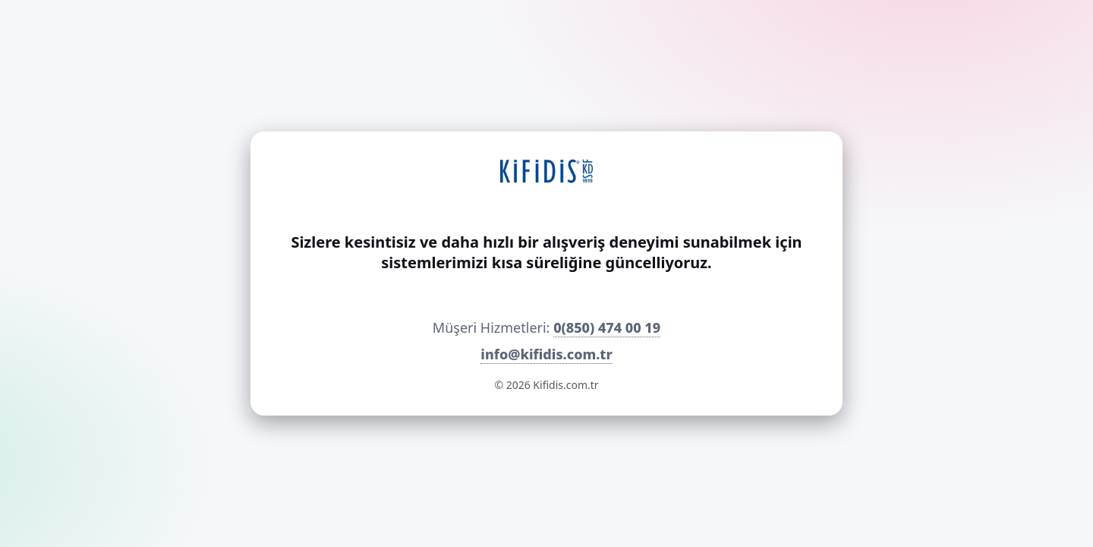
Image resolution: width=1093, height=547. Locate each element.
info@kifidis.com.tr (546, 354)
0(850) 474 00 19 (606, 327)
